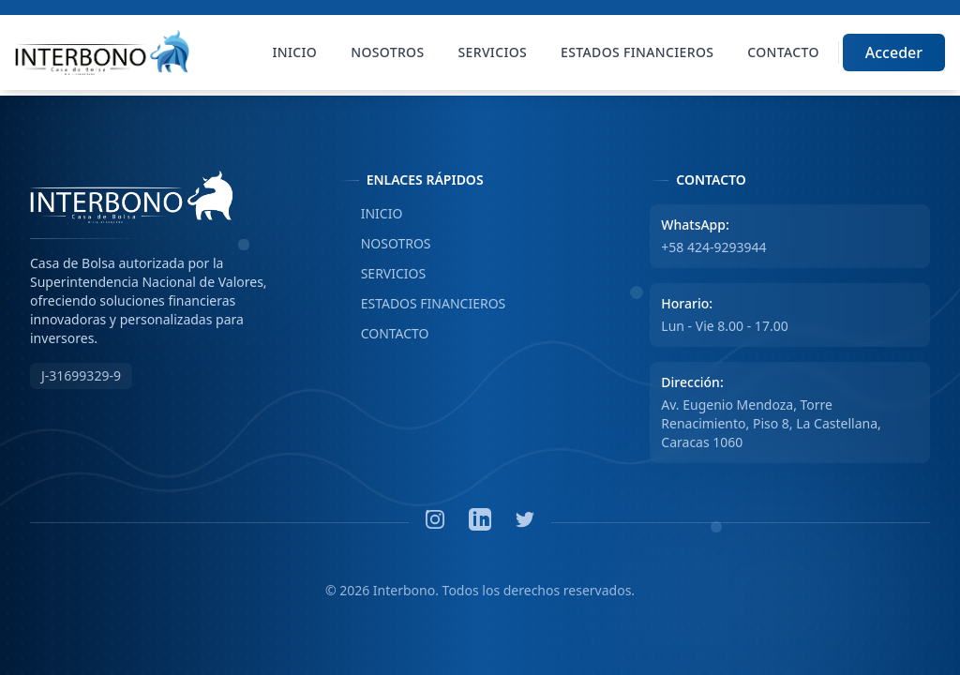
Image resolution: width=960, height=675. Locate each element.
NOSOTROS (385, 243)
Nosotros (387, 52)
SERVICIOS (383, 273)
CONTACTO (384, 333)
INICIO (371, 213)
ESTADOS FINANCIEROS (423, 303)
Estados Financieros (637, 52)
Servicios (493, 52)
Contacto (782, 52)
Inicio (295, 52)
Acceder (893, 52)
